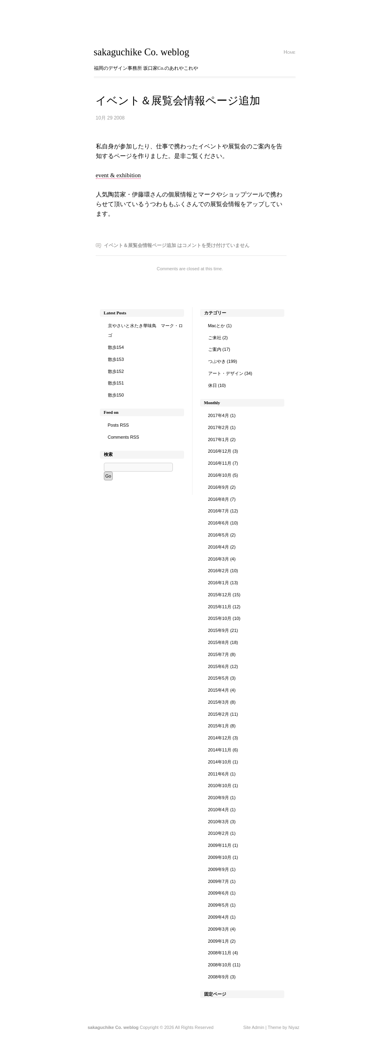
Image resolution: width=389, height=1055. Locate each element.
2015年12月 (220, 594)
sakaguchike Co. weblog (141, 52)
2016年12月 (220, 451)
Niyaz (293, 1027)
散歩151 (116, 383)
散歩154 (116, 347)
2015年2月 (218, 714)
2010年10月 (220, 785)
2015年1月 (218, 725)
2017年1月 (218, 439)
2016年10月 (220, 475)
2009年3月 (218, 929)
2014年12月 (220, 737)
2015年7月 (218, 654)
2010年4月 (218, 809)
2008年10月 (220, 964)
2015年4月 (218, 690)
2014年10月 (220, 761)
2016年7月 (218, 510)
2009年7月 (218, 881)
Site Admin (253, 1027)
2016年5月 (218, 535)
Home (289, 52)
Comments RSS (123, 437)
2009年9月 (218, 869)
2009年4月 (218, 917)
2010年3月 (218, 821)
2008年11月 (220, 952)
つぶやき (217, 361)
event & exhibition (118, 175)
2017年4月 (218, 415)
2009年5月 (218, 905)
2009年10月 (220, 857)
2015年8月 (218, 642)
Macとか (216, 325)
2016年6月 (218, 522)
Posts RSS (118, 425)
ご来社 (214, 337)
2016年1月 (218, 582)
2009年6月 (218, 893)
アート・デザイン (225, 373)
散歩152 (116, 371)
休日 (212, 385)
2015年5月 (218, 678)
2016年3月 (218, 559)
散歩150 (116, 395)
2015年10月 (220, 618)
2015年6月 (218, 666)
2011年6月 (218, 774)
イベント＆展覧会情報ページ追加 (177, 101)
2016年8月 (218, 499)
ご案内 (214, 349)
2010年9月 (218, 797)
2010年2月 (218, 833)
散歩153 (116, 359)
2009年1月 (218, 941)
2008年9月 (218, 976)
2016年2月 (218, 570)
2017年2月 (218, 427)
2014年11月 (220, 749)
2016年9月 (218, 487)
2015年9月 (218, 630)
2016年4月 (218, 547)
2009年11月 (220, 845)
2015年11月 (220, 606)
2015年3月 (218, 702)
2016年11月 (220, 463)
